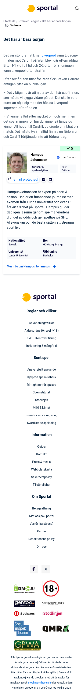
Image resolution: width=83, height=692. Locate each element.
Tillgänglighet (41, 485)
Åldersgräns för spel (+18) (42, 331)
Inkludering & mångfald (41, 346)
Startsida (9, 21)
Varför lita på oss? (42, 524)
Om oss (42, 547)
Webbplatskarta (41, 470)
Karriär (41, 531)
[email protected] (25, 179)
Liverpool (49, 55)
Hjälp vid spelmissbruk (41, 377)
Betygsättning (41, 509)
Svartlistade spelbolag (41, 423)
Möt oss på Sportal (41, 516)
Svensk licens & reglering (42, 415)
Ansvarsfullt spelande (41, 370)
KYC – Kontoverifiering (41, 338)
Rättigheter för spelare (41, 385)
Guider (41, 447)
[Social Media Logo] (34, 569)
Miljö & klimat (41, 408)
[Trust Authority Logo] (27, 604)
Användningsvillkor (41, 323)
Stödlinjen (41, 400)
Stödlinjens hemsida (39, 683)
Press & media (41, 462)
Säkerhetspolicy (41, 477)
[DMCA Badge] (27, 588)
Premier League (29, 21)
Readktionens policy (41, 539)
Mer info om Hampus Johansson (32, 266)
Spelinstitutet (41, 392)
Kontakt (41, 454)
